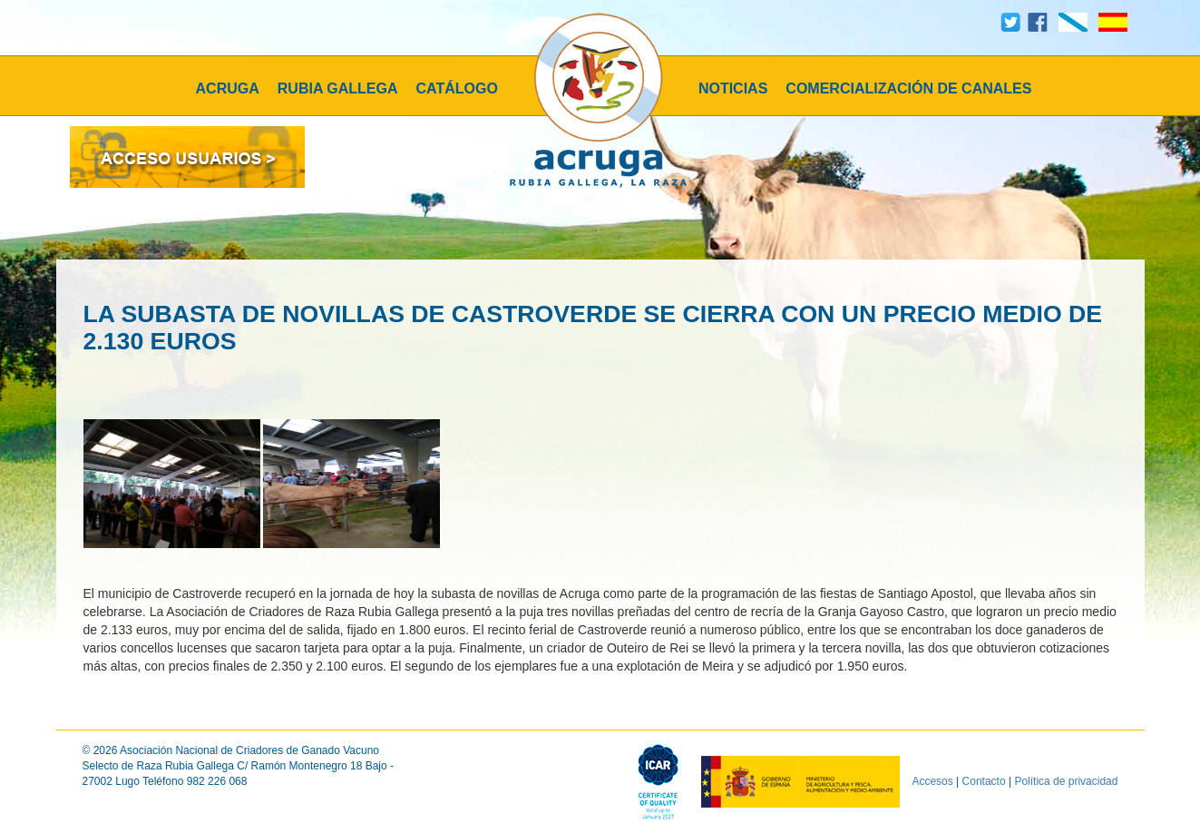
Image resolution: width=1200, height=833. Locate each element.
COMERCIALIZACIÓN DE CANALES (908, 88)
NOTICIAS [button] (732, 88)
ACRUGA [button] (227, 88)
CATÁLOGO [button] (457, 88)
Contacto (984, 781)
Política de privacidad (1065, 781)
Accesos (932, 781)
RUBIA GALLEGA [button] (338, 88)
